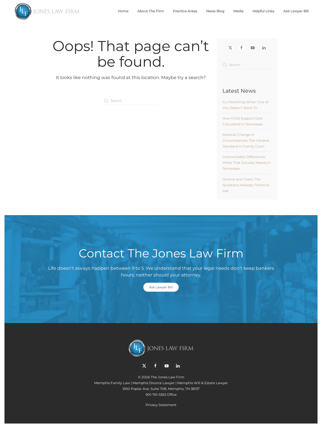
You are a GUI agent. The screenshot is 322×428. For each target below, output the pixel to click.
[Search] (131, 100)
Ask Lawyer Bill (296, 11)
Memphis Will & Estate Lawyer (202, 383)
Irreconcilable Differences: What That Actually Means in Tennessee (246, 163)
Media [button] (238, 11)
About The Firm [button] (150, 11)
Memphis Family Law (112, 383)
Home (123, 11)
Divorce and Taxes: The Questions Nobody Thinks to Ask (245, 185)
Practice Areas (185, 11)
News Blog (215, 11)
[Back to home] (46, 11)
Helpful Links (263, 11)
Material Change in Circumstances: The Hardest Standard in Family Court (245, 140)
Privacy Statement (161, 405)
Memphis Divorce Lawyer (154, 383)
